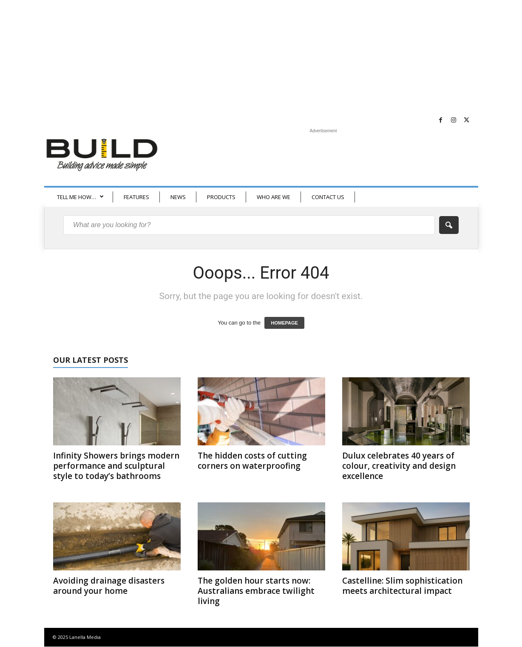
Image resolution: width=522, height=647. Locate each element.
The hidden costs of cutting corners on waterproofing (252, 460)
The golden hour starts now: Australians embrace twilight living (256, 591)
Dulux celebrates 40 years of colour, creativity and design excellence (399, 466)
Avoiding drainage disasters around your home (109, 585)
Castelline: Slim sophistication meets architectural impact (402, 585)
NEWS (178, 197)
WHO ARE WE (273, 197)
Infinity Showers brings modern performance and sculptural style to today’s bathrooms (116, 466)
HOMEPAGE (284, 322)
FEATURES (136, 197)
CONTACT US (328, 197)
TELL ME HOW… (80, 197)
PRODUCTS (221, 197)
